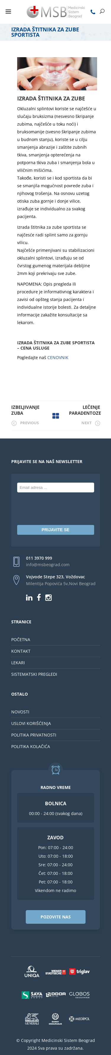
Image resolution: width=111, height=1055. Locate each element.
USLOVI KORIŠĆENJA (31, 723)
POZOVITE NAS (56, 917)
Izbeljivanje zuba (25, 410)
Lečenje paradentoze (85, 410)
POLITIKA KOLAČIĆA (30, 746)
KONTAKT (20, 651)
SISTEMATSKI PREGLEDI (34, 674)
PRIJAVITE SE (56, 529)
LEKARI (18, 662)
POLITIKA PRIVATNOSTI (33, 735)
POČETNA (20, 639)
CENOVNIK (57, 357)
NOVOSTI (20, 712)
